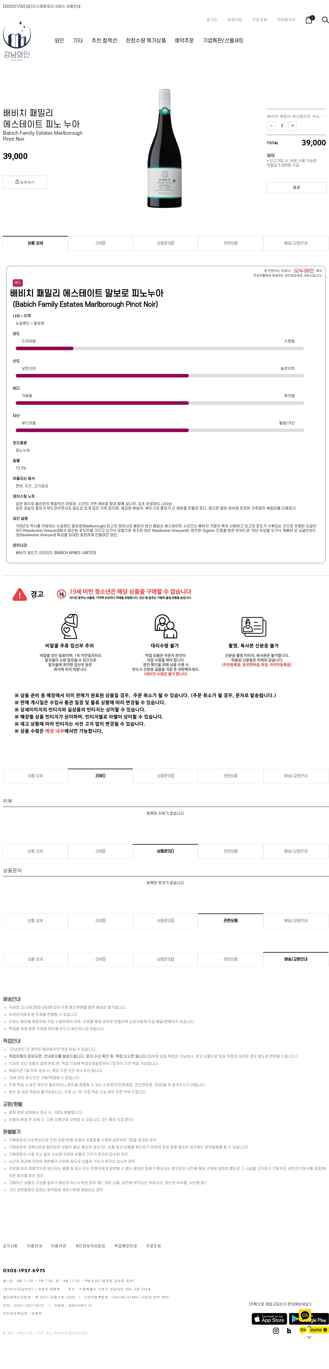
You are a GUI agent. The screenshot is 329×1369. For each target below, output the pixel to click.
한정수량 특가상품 (146, 41)
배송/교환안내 (295, 243)
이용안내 (34, 1246)
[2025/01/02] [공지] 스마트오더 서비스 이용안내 (42, 6)
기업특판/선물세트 (223, 41)
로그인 (212, 20)
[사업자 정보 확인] (155, 1297)
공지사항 (10, 1246)
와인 (59, 41)
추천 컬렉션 (104, 41)
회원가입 (235, 20)
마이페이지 (286, 20)
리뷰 (100, 243)
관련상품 (230, 243)
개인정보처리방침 (90, 1246)
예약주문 (184, 41)
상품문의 (165, 243)
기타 (77, 41)
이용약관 (58, 1246)
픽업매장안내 (125, 1246)
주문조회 (260, 20)
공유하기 (25, 182)
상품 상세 (35, 243)
